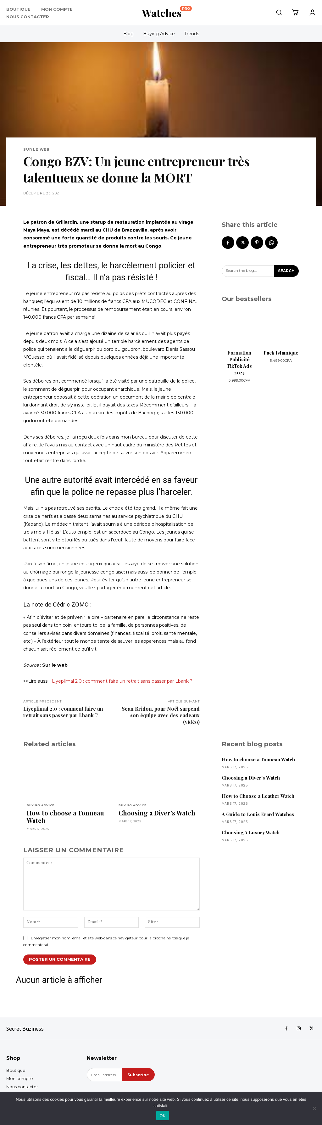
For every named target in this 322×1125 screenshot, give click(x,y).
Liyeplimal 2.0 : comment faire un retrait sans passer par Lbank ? (122, 681)
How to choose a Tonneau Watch (65, 817)
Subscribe (138, 1074)
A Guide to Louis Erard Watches (258, 814)
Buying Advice (40, 805)
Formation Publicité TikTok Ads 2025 (239, 363)
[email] (104, 1074)
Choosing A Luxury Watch (251, 832)
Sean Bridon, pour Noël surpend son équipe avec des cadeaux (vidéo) (161, 715)
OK (162, 1115)
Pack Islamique (281, 353)
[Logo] (167, 13)
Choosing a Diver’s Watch (157, 813)
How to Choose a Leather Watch (258, 796)
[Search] (286, 271)
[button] (279, 12)
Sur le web (36, 149)
